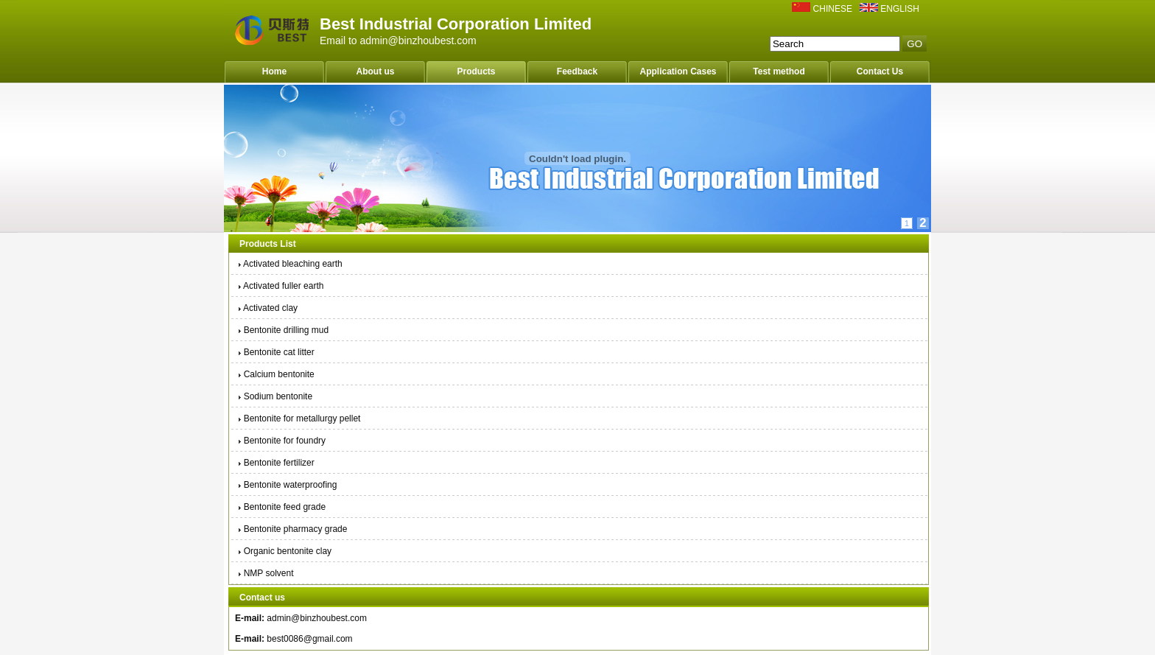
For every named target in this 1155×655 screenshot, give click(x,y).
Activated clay (267, 308)
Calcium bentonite (275, 374)
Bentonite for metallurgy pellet (298, 418)
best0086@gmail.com (309, 639)
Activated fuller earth (279, 286)
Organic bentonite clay (283, 551)
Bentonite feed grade (281, 507)
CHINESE (832, 9)
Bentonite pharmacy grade (291, 529)
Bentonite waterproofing (286, 485)
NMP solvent (264, 573)
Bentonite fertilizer (275, 463)
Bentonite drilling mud (282, 330)
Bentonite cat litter (275, 352)
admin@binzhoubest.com (317, 618)
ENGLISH (899, 9)
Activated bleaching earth (289, 264)
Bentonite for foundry (281, 440)
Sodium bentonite (274, 396)
